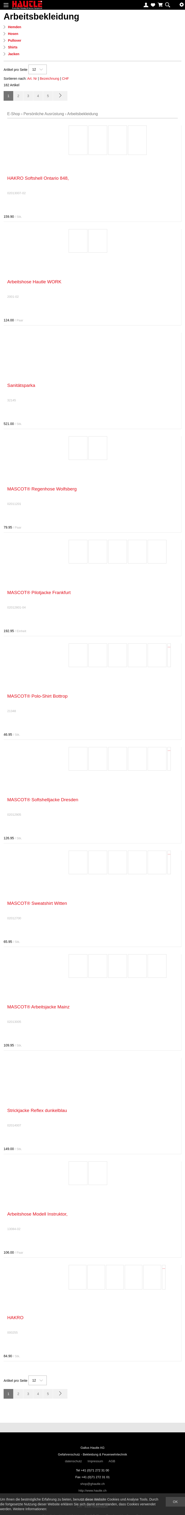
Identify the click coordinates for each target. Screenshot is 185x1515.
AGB (112, 1461)
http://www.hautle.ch (92, 1490)
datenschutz (73, 1461)
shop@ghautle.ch (92, 1484)
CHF (65, 78)
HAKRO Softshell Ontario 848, (38, 178)
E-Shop (13, 114)
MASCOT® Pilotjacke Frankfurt (39, 592)
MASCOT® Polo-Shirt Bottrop (37, 696)
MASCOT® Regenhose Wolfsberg (42, 488)
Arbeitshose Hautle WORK (34, 281)
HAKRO (15, 1317)
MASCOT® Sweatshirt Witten (37, 903)
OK (175, 1502)
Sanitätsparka (21, 385)
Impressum (95, 1461)
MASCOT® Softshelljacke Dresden (42, 799)
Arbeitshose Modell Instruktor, (37, 1214)
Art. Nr (32, 78)
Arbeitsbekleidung (82, 114)
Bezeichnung (49, 78)
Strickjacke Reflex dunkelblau (37, 1110)
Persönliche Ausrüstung (44, 114)
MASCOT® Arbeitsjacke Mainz (38, 1006)
